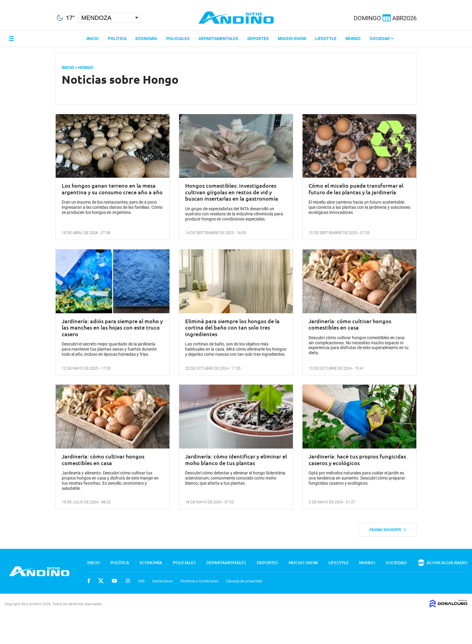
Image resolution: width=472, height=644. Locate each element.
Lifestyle (326, 38)
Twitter (101, 580)
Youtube (114, 580)
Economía (146, 38)
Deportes (258, 38)
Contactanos (162, 580)
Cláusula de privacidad (244, 580)
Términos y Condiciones (199, 580)
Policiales (178, 38)
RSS (141, 580)
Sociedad (382, 38)
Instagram (128, 580)
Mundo (353, 38)
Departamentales (218, 38)
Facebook (88, 580)
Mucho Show (292, 38)
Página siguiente (387, 530)
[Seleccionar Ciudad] (109, 18)
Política (117, 38)
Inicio (92, 38)
